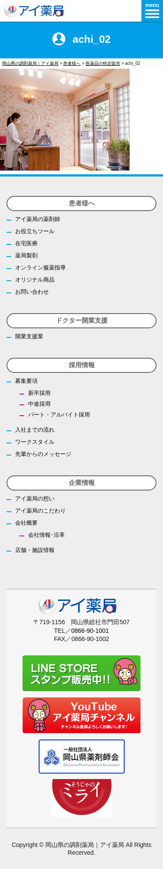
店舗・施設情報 (34, 550)
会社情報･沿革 (46, 535)
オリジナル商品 (34, 279)
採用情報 (82, 365)
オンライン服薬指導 (40, 267)
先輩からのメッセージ (43, 454)
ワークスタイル (34, 442)
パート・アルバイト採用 (59, 414)
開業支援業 (29, 336)
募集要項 (26, 381)
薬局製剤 (26, 255)
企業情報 (82, 482)
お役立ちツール (34, 231)
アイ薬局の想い (34, 498)
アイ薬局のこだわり (40, 510)
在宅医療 (26, 243)
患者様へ (82, 203)
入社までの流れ (34, 429)
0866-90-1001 (90, 630)
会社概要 (26, 522)
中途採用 (39, 404)
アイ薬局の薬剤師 (37, 219)
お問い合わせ (32, 292)
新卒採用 (39, 393)
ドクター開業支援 (82, 320)
